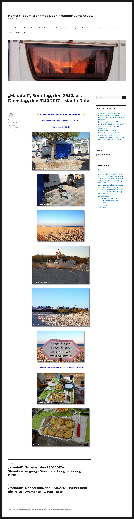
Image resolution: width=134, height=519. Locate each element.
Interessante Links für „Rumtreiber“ (57, 28)
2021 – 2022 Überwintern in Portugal (110, 181)
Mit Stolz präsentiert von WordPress (60, 510)
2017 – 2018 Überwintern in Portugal (110, 189)
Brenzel (10, 120)
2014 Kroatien (102, 203)
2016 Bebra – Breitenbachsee (108, 198)
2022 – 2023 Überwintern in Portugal (110, 178)
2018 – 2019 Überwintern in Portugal (110, 187)
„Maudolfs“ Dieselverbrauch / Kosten (90, 28)
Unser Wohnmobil (32, 28)
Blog (18, 128)
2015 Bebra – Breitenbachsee (108, 200)
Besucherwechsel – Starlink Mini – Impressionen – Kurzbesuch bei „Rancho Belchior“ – (112, 118)
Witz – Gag (102, 207)
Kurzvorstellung (14, 28)
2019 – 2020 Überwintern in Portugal (110, 185)
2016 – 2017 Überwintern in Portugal (110, 192)
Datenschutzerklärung (17, 32)
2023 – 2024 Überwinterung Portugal (110, 176)
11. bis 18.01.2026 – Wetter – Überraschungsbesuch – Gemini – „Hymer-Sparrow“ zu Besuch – (110, 133)
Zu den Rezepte (103, 205)
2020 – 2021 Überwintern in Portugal (110, 183)
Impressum (113, 28)
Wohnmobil (102, 172)
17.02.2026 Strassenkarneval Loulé (109, 113)
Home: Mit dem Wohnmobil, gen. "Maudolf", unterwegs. (50, 15)
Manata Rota (12, 131)
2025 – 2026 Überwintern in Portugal (110, 174)
